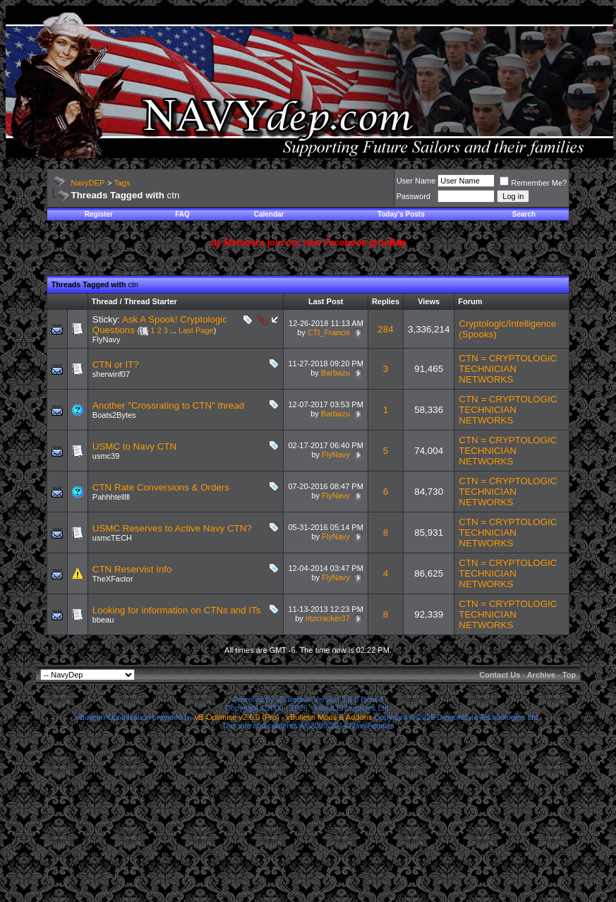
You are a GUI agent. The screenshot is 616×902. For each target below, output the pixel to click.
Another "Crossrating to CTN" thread (168, 405)
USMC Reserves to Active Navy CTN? (172, 528)
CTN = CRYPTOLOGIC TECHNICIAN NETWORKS (508, 369)
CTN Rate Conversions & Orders (160, 487)
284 (385, 329)
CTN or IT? (115, 364)
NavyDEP (88, 183)
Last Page (196, 330)
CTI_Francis (329, 332)
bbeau (103, 619)
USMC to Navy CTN (134, 446)
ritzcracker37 (328, 618)
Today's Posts (401, 214)
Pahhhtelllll (111, 497)
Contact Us (499, 675)
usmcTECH (112, 538)
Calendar (269, 214)
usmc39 (106, 456)
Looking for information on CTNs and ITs (176, 610)
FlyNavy (106, 339)
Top (569, 675)
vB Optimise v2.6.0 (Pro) (237, 717)
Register (99, 214)
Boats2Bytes (114, 415)
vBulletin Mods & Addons (329, 717)
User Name (416, 180)
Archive (541, 675)
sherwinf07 (111, 374)
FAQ (182, 214)
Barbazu (335, 372)
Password (413, 196)
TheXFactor (112, 579)
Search (524, 214)
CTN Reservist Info (132, 569)
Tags (122, 183)
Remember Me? (533, 183)
